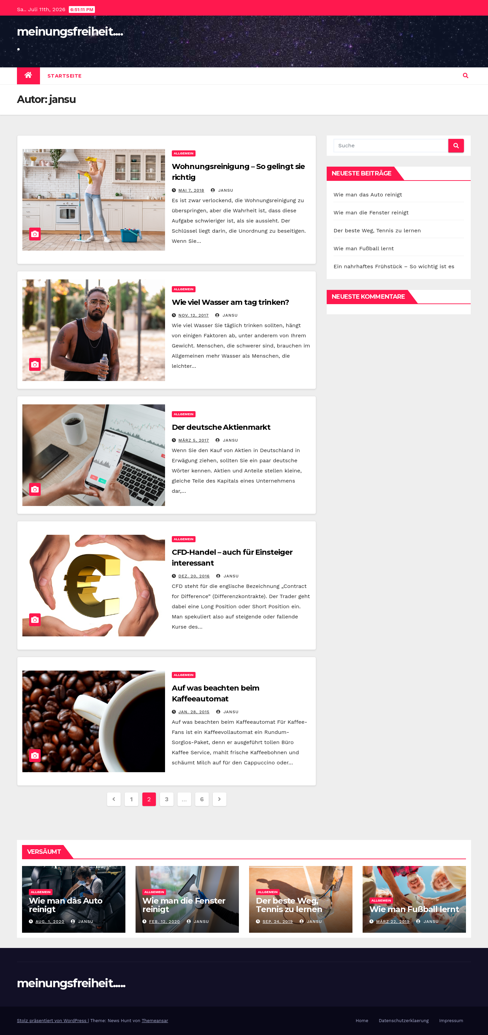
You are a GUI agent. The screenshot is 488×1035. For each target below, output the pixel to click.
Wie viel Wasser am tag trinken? (230, 302)
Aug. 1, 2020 (50, 921)
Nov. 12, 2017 (194, 315)
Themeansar (155, 1020)
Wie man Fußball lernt (363, 248)
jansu (222, 190)
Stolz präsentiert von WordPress (52, 1020)
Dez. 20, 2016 (194, 576)
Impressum (451, 1020)
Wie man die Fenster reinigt (371, 212)
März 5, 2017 (194, 440)
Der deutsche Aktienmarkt (221, 427)
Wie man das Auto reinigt (367, 194)
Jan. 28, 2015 (194, 712)
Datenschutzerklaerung (404, 1020)
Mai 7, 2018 (191, 190)
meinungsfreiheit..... (71, 983)
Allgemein (184, 153)
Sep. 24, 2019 (278, 921)
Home (362, 1020)
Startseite (64, 76)
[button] (465, 75)
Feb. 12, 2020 (164, 921)
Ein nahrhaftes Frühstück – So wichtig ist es (393, 266)
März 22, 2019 (393, 921)
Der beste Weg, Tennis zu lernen (377, 230)
